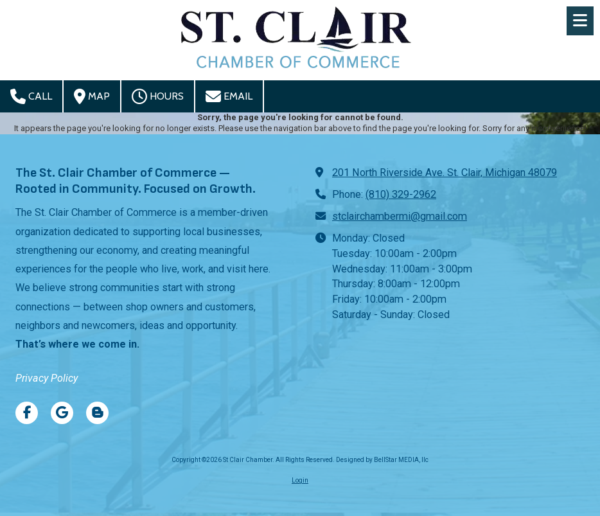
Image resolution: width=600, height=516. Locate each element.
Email (229, 96)
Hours (158, 96)
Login (300, 480)
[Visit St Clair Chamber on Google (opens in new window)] (62, 413)
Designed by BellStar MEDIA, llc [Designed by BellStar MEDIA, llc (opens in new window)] (382, 459)
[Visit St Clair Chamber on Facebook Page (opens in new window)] (26, 413)
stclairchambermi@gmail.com (399, 216)
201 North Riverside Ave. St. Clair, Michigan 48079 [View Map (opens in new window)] (444, 172)
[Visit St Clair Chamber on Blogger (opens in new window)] (97, 413)
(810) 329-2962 (401, 194)
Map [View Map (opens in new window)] (92, 96)
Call (31, 96)
